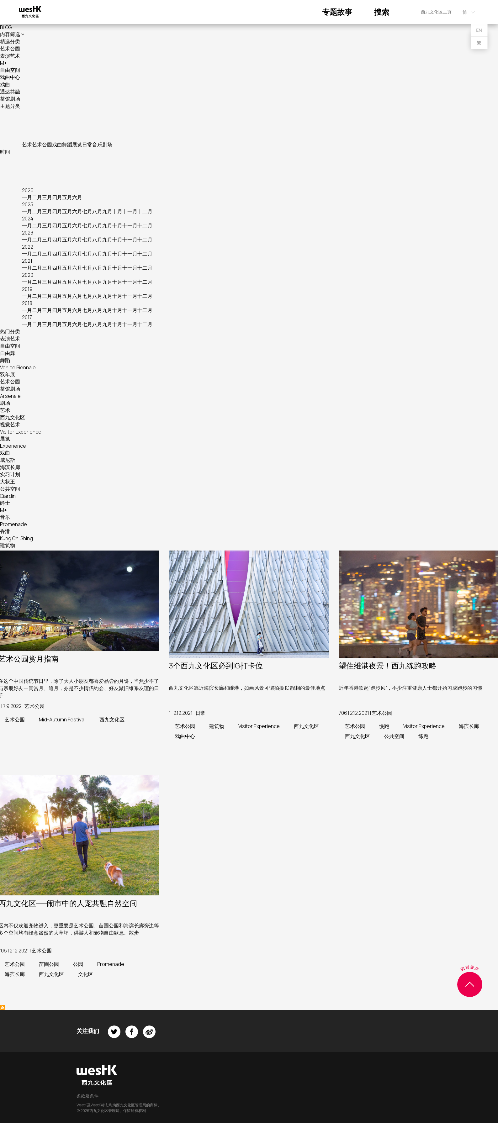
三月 (47, 197)
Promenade (13, 524)
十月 (117, 211)
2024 (27, 218)
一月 (27, 197)
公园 (78, 964)
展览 (77, 144)
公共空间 (10, 488)
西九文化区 (12, 417)
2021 (27, 260)
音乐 (97, 144)
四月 (57, 197)
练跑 (423, 736)
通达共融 (10, 91)
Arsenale (10, 396)
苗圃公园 (49, 964)
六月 (77, 197)
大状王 (7, 481)
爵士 (5, 502)
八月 (97, 211)
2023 (27, 232)
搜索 (381, 12)
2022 (27, 246)
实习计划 (10, 474)
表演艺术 (10, 55)
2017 (27, 317)
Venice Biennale (18, 367)
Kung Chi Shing (16, 538)
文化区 (85, 974)
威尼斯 (7, 459)
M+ (3, 63)
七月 (87, 211)
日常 (87, 144)
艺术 (27, 144)
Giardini (8, 496)
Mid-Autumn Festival (62, 719)
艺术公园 (10, 48)
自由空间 (10, 69)
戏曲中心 (10, 77)
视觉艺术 (10, 424)
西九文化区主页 (436, 12)
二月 (37, 197)
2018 (27, 303)
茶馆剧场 (10, 98)
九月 (107, 211)
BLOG (6, 27)
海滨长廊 (10, 467)
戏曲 (5, 84)
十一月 (129, 211)
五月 (67, 197)
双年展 (7, 374)
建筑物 (7, 545)
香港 (5, 531)
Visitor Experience (20, 431)
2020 (27, 275)
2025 (27, 204)
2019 (27, 289)
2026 (28, 190)
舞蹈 (67, 144)
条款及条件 (87, 1096)
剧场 (107, 144)
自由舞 (7, 353)
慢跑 (384, 726)
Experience (13, 445)
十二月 (144, 211)
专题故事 (337, 12)
